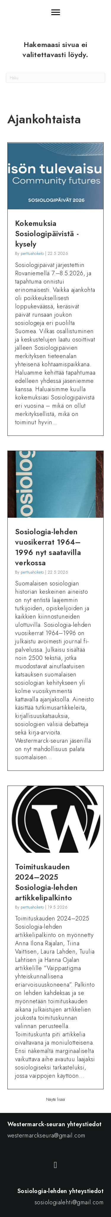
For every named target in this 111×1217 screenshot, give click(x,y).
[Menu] (55, 12)
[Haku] (55, 78)
